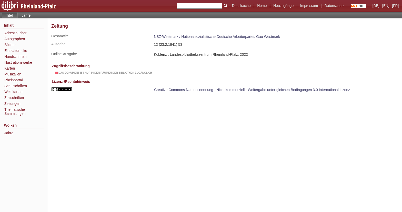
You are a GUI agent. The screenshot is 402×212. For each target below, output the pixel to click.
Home (262, 6)
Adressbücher (15, 33)
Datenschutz (334, 6)
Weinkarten (13, 92)
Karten (9, 68)
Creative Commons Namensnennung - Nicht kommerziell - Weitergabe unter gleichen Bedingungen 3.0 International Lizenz (252, 90)
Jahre (26, 15)
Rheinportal (13, 80)
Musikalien (12, 74)
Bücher (10, 45)
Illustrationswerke (18, 62)
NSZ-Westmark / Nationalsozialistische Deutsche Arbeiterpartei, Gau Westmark (217, 37)
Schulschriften (15, 86)
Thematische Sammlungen (15, 111)
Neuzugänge (283, 6)
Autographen (14, 39)
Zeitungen (12, 104)
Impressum (309, 6)
